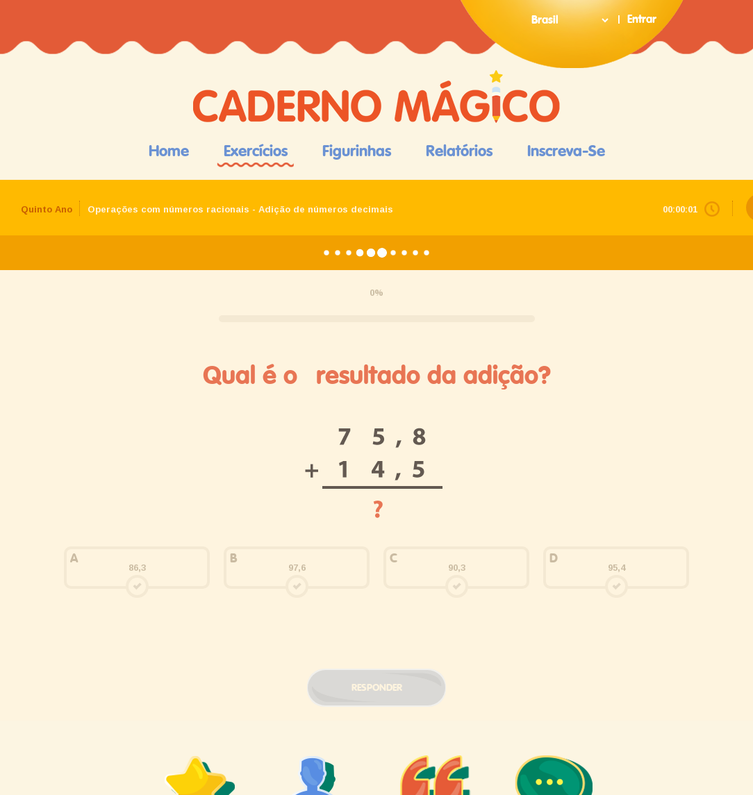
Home (169, 151)
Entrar (641, 19)
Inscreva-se (566, 151)
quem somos (199, 526)
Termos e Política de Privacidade (377, 757)
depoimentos (435, 526)
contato (553, 526)
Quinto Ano (46, 209)
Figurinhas (356, 151)
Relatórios (459, 151)
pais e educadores (317, 533)
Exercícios (256, 151)
